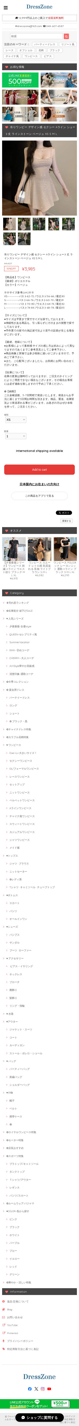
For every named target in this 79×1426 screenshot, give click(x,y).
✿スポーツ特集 (15, 1156)
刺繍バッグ (15, 1077)
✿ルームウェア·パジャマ (20, 1203)
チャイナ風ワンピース (22, 816)
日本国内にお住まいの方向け (39, 484)
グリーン (14, 1274)
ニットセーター (18, 871)
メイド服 (14, 847)
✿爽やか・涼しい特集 (18, 1282)
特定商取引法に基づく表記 (23, 1349)
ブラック (55, 50)
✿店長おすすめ (15, 1148)
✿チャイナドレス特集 (18, 729)
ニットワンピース (19, 792)
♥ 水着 (9, 1013)
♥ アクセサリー (15, 958)
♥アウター (12, 1021)
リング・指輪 (17, 1005)
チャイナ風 (12, 56)
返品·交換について (18, 1301)
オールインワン (18, 918)
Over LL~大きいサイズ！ (23, 753)
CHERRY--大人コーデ (21, 658)
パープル (14, 1242)
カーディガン (17, 1045)
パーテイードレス (19, 697)
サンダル (14, 942)
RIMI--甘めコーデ (19, 650)
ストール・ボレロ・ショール (25, 1053)
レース (9, 50)
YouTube (12, 1325)
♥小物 (9, 1092)
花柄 (41, 50)
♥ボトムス (12, 895)
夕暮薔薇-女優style (20, 626)
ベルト (13, 1108)
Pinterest (12, 1333)
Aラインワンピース (20, 808)
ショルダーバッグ (19, 1084)
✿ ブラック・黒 (18, 721)
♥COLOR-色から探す (17, 1211)
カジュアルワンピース (22, 832)
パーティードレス (44, 44)
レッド (13, 1266)
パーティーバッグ (19, 1069)
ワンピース (31, 56)
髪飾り (13, 997)
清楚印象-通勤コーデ (21, 673)
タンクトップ (17, 1171)
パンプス (14, 934)
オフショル (25, 50)
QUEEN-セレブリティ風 (23, 634)
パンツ (13, 911)
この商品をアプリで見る (39, 495)
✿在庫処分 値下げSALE (19, 610)
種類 (6, 414)
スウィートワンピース (22, 824)
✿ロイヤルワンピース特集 (21, 1132)
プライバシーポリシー (20, 1341)
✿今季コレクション (17, 681)
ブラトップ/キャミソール (24, 1163)
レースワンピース (19, 776)
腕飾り (13, 989)
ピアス (48, 56)
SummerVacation (19, 642)
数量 (6, 431)
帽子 (12, 1100)
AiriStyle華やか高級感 (21, 665)
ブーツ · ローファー (20, 950)
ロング (13, 705)
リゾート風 (67, 44)
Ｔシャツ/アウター (20, 1179)
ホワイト (14, 1235)
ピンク (13, 1219)
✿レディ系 (15, 879)
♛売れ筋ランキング (17, 602)
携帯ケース (15, 1116)
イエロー (14, 1258)
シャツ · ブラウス (19, 863)
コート (13, 1037)
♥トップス (12, 855)
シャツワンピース (19, 839)
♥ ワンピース (13, 744)
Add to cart (39, 469)
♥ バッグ (11, 1061)
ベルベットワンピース (22, 800)
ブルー (13, 1250)
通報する (66, 521)
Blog (9, 1309)
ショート (14, 713)
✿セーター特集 (15, 1140)
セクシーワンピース (20, 760)
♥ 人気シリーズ (15, 618)
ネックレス (15, 974)
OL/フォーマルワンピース (24, 768)
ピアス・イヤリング (21, 966)
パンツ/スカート (18, 1195)
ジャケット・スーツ (20, 1029)
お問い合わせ (15, 1317)
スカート (14, 903)
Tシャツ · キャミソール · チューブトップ (32, 887)
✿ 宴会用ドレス (15, 689)
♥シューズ (12, 926)
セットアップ (17, 784)
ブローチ (14, 982)
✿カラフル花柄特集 (17, 737)
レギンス (14, 1187)
